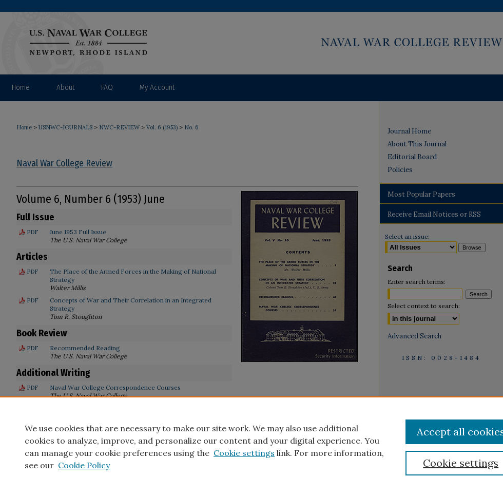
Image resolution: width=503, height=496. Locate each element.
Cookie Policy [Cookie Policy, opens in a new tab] (84, 465)
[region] (251, 446)
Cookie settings (244, 453)
